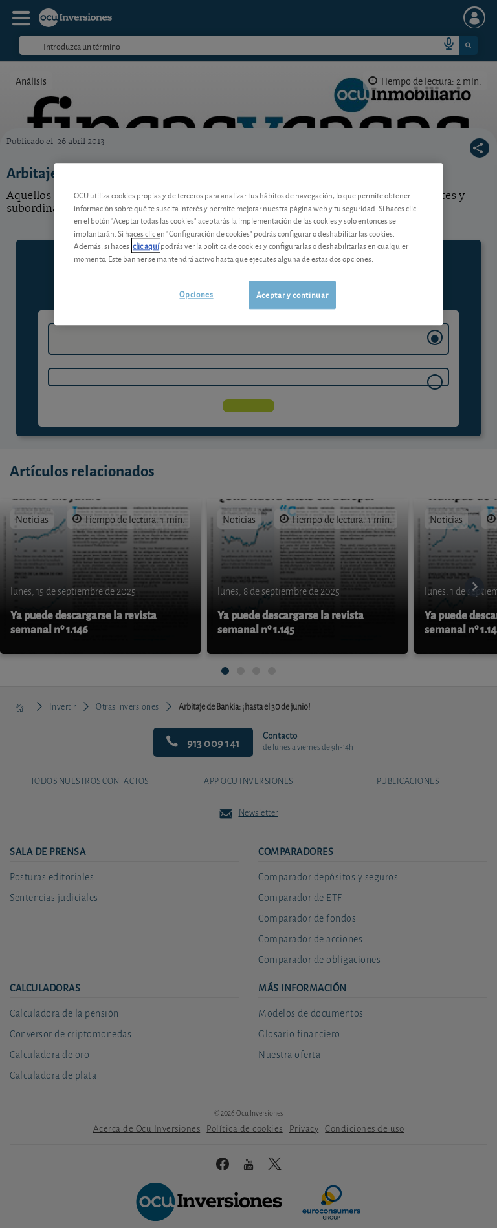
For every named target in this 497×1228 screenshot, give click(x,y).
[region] (248, 244)
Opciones (196, 294)
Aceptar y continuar (292, 294)
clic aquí (146, 245)
